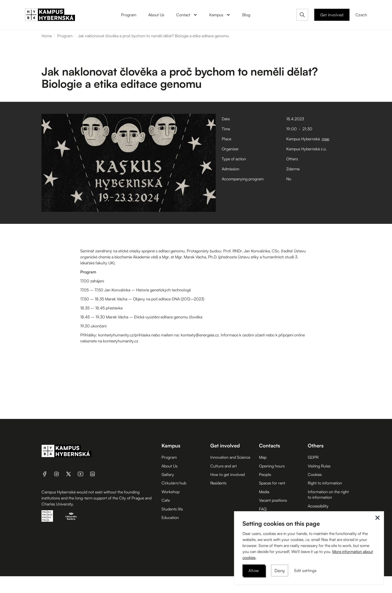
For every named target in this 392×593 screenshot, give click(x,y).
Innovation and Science (230, 457)
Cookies (315, 474)
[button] (186, 15)
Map (262, 457)
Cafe (166, 500)
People (265, 474)
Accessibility (318, 505)
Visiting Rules (319, 465)
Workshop (171, 491)
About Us (170, 465)
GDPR (313, 457)
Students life (172, 508)
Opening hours (272, 465)
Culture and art (223, 465)
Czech (361, 14)
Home (47, 35)
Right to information (325, 482)
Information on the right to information (328, 494)
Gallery (168, 474)
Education (170, 517)
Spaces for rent (272, 482)
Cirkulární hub (174, 482)
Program (64, 35)
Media (264, 491)
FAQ (262, 508)
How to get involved (227, 474)
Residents (218, 482)
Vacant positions (273, 500)
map (325, 138)
